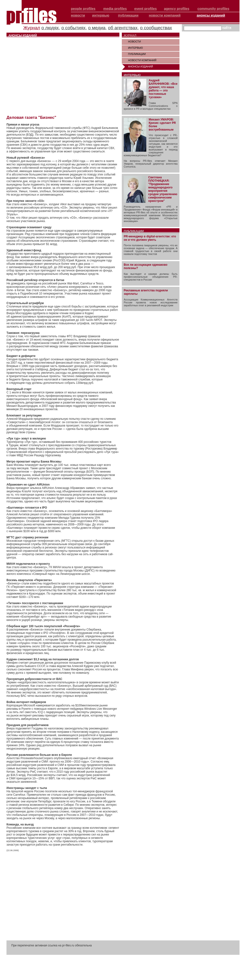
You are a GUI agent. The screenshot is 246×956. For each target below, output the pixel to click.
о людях (50, 27)
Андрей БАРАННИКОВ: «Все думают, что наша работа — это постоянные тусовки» (163, 89)
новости (78, 15)
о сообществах (156, 27)
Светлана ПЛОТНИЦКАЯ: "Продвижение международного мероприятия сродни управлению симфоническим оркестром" (162, 189)
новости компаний (165, 15)
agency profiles (176, 9)
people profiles (83, 9)
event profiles (145, 9)
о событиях (73, 27)
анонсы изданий (211, 15)
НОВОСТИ (134, 41)
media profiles (115, 9)
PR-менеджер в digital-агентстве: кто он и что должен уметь (150, 238)
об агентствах (123, 27)
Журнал (31, 27)
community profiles (213, 9)
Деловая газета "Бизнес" (31, 117)
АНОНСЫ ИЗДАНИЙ (140, 66)
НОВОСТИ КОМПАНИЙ (142, 60)
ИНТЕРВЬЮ (135, 47)
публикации (128, 15)
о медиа (96, 27)
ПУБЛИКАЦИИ (137, 54)
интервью (100, 15)
